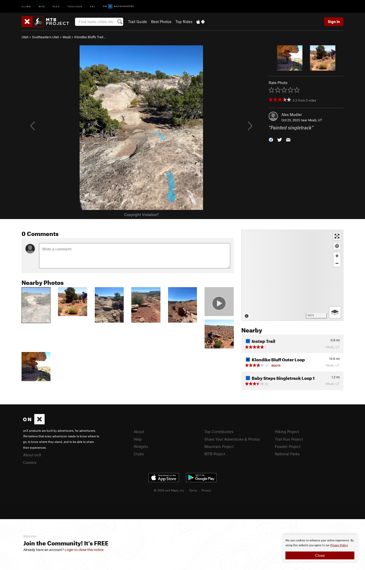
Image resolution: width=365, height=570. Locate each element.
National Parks (287, 453)
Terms (193, 490)
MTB (42, 6)
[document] (319, 548)
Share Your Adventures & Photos (232, 439)
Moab (67, 37)
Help (138, 439)
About (139, 431)
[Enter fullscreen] (337, 236)
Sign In (334, 21)
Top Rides (183, 21)
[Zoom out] (337, 263)
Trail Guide (137, 21)
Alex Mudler (291, 114)
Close (320, 555)
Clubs (139, 453)
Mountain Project (219, 446)
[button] (271, 139)
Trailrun (74, 6)
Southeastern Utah (45, 37)
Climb (26, 6)
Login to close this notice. (84, 550)
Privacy (206, 490)
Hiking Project (287, 431)
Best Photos (161, 21)
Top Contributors (218, 431)
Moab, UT (315, 120)
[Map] (292, 275)
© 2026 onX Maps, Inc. (169, 490)
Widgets (141, 446)
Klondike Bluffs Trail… (90, 37)
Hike (56, 6)
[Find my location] (337, 246)
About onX (32, 455)
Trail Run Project (289, 439)
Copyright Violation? (141, 214)
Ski (92, 6)
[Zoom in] (337, 256)
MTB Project (214, 453)
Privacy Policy (339, 545)
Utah (25, 37)
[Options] (335, 312)
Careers (29, 462)
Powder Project (287, 446)
